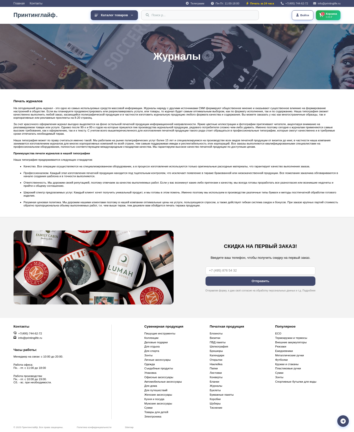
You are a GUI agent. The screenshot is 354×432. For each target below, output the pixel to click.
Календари (217, 355)
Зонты (148, 355)
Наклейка (216, 364)
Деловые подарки (156, 342)
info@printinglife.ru (30, 337)
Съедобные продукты (158, 368)
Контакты (36, 3)
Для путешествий (155, 390)
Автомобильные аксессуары (163, 381)
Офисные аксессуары (158, 377)
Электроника (152, 416)
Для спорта (151, 350)
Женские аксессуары (158, 394)
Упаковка (150, 372)
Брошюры (216, 350)
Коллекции (151, 337)
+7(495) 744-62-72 (30, 333)
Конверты (216, 377)
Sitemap (129, 427)
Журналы (216, 385)
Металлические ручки (289, 355)
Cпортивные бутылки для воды (295, 381)
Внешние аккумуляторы (291, 342)
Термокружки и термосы (291, 337)
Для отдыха (152, 346)
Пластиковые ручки (288, 368)
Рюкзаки (280, 346)
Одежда (149, 364)
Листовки (216, 372)
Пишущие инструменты (159, 333)
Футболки (281, 359)
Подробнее (308, 290)
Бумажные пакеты (222, 394)
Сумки (148, 407)
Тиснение (216, 407)
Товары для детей (156, 412)
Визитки (215, 337)
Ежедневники (284, 350)
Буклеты (215, 390)
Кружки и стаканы (286, 364)
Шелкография (219, 346)
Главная (19, 3)
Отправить (260, 281)
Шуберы (215, 403)
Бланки (214, 381)
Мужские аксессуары (158, 403)
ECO (278, 333)
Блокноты (216, 333)
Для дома (150, 385)
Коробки (215, 399)
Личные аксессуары (157, 359)
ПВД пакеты (218, 342)
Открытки (216, 359)
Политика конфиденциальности (94, 427)
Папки (214, 368)
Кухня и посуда (154, 399)
